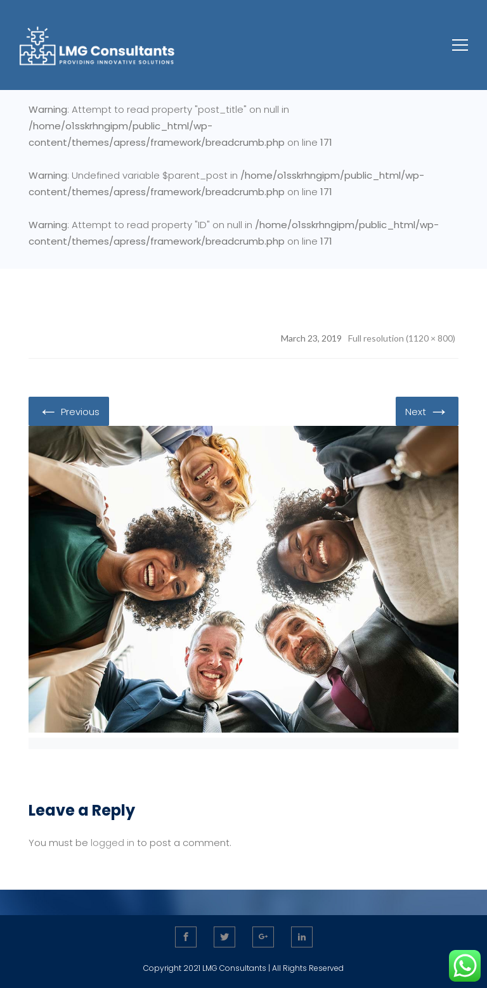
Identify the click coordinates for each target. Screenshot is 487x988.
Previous (69, 411)
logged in (112, 842)
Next (427, 411)
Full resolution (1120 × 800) (401, 338)
